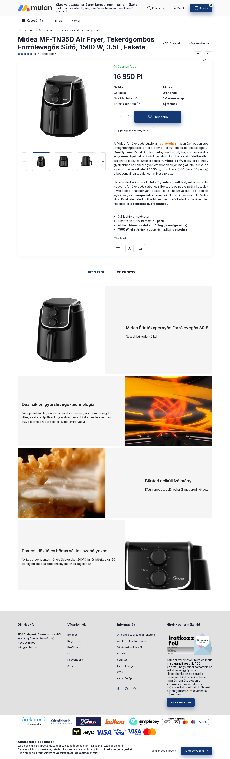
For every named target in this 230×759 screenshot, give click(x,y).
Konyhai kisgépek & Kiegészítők (81, 30)
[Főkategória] (19, 31)
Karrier (76, 20)
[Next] (103, 161)
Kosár (71, 653)
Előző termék (173, 43)
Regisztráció (75, 641)
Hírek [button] (58, 20)
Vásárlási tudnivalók (130, 647)
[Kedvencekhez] (204, 59)
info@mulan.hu (27, 647)
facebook (118, 689)
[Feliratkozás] (134, 131)
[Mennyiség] (121, 117)
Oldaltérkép (124, 678)
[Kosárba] (157, 117)
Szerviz (72, 666)
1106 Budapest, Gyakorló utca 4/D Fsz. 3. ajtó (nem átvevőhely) (39, 636)
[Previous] (24, 161)
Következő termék (200, 43)
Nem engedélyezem (163, 750)
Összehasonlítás (118, 248)
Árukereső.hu (34, 724)
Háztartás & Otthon (41, 30)
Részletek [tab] (96, 272)
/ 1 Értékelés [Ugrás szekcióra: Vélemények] (46, 53)
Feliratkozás (178, 702)
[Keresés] (155, 8)
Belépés (72, 634)
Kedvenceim (75, 659)
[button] (32, 20)
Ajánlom (141, 248)
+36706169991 (27, 642)
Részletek (120, 238)
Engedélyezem (194, 750)
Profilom (72, 647)
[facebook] (198, 53)
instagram (126, 689)
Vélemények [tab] (126, 272)
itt (191, 691)
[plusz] (128, 114)
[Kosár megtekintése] (201, 8)
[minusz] (128, 120)
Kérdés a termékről (129, 248)
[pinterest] (208, 53)
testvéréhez (167, 143)
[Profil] (179, 8)
